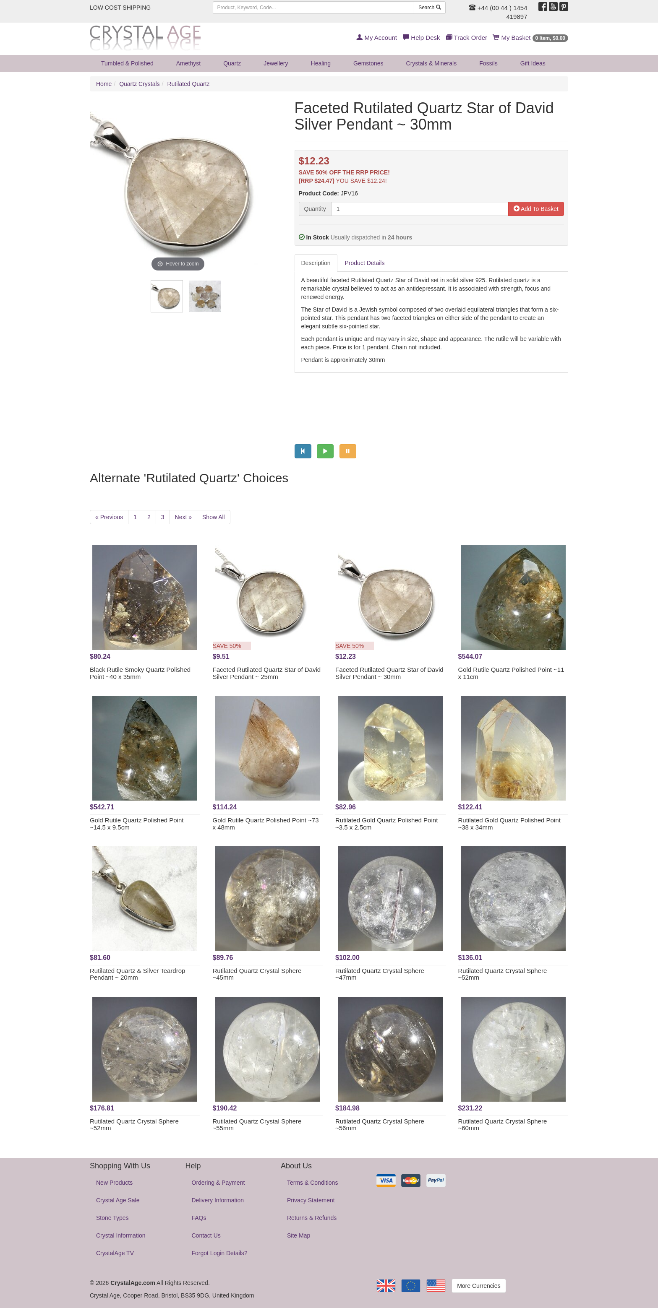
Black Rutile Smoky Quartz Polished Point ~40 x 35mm (140, 673)
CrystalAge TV (115, 1253)
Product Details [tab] (365, 263)
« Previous (109, 517)
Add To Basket (536, 208)
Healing (321, 63)
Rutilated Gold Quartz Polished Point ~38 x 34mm (509, 824)
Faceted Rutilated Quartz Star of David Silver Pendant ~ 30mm (389, 673)
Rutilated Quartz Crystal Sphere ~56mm (379, 1125)
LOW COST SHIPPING (120, 7)
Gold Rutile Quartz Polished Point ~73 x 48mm (266, 824)
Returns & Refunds (312, 1217)
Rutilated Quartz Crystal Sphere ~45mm (257, 974)
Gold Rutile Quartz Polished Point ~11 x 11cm (511, 673)
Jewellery (276, 63)
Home (104, 84)
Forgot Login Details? (220, 1253)
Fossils (488, 63)
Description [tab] (316, 263)
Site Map (298, 1235)
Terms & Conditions (312, 1182)
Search (429, 7)
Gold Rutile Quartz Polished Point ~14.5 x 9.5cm (136, 824)
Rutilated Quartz (188, 84)
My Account (376, 37)
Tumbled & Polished (127, 63)
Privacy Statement (311, 1200)
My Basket (530, 37)
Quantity (315, 208)
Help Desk (421, 37)
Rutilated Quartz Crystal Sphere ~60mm (502, 1125)
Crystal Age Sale (118, 1200)
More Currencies (478, 1285)
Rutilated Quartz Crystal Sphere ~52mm (502, 974)
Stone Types (112, 1217)
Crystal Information (120, 1235)
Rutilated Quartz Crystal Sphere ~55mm (257, 1125)
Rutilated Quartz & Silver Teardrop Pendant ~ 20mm (137, 974)
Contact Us (206, 1235)
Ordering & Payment (218, 1182)
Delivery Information (218, 1200)
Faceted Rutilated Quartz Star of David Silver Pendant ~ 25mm (267, 673)
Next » (183, 517)
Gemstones (368, 63)
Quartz (232, 63)
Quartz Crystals (139, 84)
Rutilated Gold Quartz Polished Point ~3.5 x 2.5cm (386, 824)
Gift (533, 63)
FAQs (199, 1217)
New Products (114, 1182)
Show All (213, 517)
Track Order (466, 37)
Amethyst (188, 63)
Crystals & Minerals (431, 63)
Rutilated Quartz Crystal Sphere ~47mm (379, 974)
